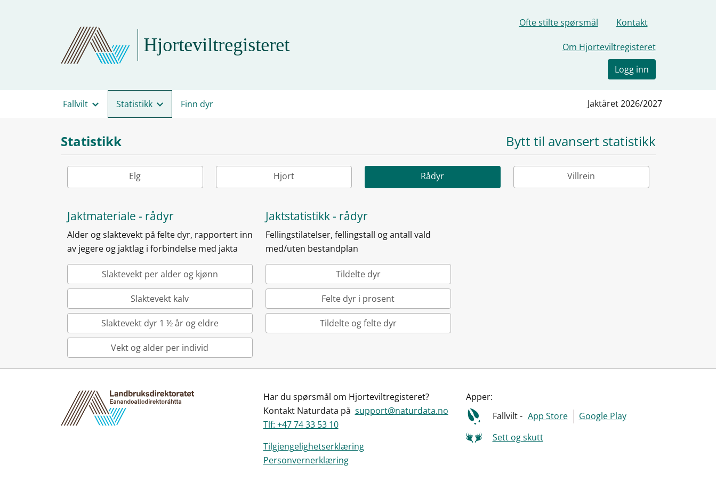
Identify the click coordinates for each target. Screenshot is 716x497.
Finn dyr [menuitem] (197, 104)
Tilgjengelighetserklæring (313, 446)
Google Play (602, 416)
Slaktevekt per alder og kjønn (160, 274)
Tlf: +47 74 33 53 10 (301, 424)
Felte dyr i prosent (358, 298)
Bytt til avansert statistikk (581, 141)
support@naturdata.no (401, 410)
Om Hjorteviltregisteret (609, 47)
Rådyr (432, 176)
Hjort (283, 176)
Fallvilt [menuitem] (75, 104)
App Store (548, 416)
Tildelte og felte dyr (358, 323)
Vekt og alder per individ (159, 348)
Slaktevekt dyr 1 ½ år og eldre (160, 323)
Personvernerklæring (306, 460)
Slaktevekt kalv (160, 298)
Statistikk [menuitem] (134, 104)
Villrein (581, 176)
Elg (135, 176)
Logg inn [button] (632, 69)
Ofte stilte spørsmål (558, 22)
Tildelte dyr (358, 274)
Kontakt (632, 22)
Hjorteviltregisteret (216, 44)
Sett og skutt (518, 437)
